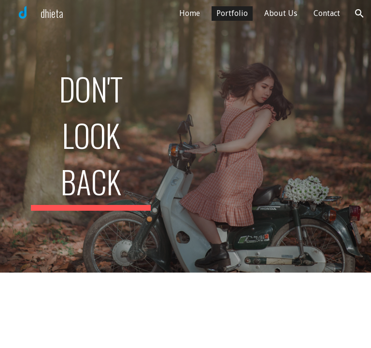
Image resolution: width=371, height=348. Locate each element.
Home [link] (189, 13)
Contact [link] (327, 13)
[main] (90, 136)
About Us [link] (280, 13)
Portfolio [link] (232, 13)
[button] (359, 13)
